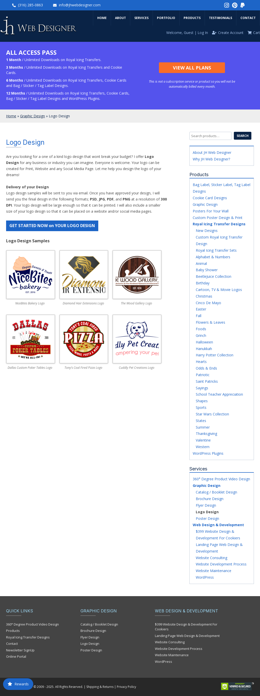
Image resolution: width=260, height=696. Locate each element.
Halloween (204, 342)
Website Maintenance (213, 570)
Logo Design (207, 511)
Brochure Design (209, 498)
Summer (203, 427)
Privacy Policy (126, 687)
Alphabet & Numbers (213, 256)
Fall (198, 315)
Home (102, 18)
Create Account (230, 32)
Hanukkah (204, 348)
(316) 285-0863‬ (30, 5)
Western (202, 446)
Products (192, 18)
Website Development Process (221, 564)
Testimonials (220, 18)
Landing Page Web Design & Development (187, 635)
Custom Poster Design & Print (217, 217)
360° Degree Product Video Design (221, 479)
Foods (201, 328)
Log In (203, 32)
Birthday (202, 283)
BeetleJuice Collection (213, 276)
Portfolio (166, 18)
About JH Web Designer (212, 152)
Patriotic (202, 374)
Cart (256, 32)
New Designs (207, 230)
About (120, 18)
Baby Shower (207, 269)
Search (243, 136)
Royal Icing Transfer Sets (216, 250)
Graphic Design (32, 116)
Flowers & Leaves (210, 322)
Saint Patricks (207, 381)
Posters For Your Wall (211, 211)
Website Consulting (211, 557)
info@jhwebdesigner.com (80, 5)
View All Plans (192, 68)
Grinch (201, 335)
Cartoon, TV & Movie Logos (219, 289)
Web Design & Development (218, 524)
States (201, 420)
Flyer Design (206, 505)
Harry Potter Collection (214, 355)
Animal (201, 263)
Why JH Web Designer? (211, 159)
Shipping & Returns (99, 687)
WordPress (205, 577)
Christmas (204, 296)
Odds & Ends (206, 368)
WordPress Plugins (208, 453)
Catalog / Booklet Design (216, 492)
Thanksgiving (206, 433)
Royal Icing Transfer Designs (219, 224)
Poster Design (207, 518)
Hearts (201, 361)
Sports (201, 407)
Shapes (202, 400)
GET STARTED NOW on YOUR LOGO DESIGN (52, 225)
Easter (201, 309)
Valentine (203, 440)
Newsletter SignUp (20, 650)
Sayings (202, 388)
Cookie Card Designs (210, 197)
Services (141, 18)
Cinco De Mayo (208, 302)
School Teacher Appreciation (219, 394)
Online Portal (16, 656)
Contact (248, 18)
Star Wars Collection (212, 414)
